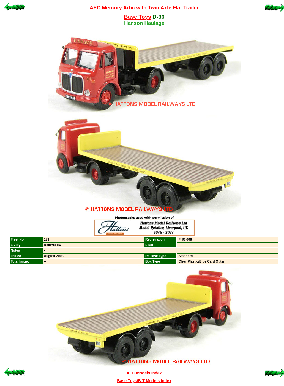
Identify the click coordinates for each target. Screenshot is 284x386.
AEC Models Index (144, 373)
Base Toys (137, 17)
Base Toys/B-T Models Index (144, 381)
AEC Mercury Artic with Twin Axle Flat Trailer (144, 7)
